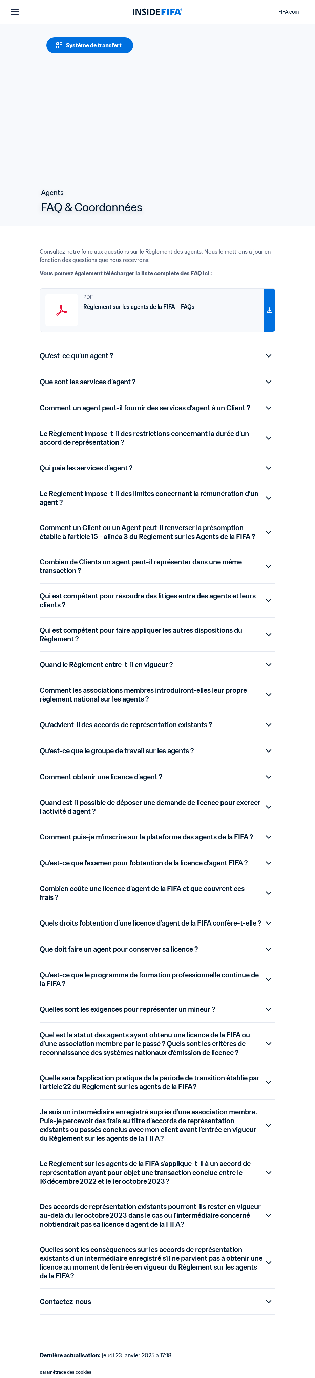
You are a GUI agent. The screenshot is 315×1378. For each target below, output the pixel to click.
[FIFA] (157, 12)
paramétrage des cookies (65, 1372)
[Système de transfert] (89, 45)
